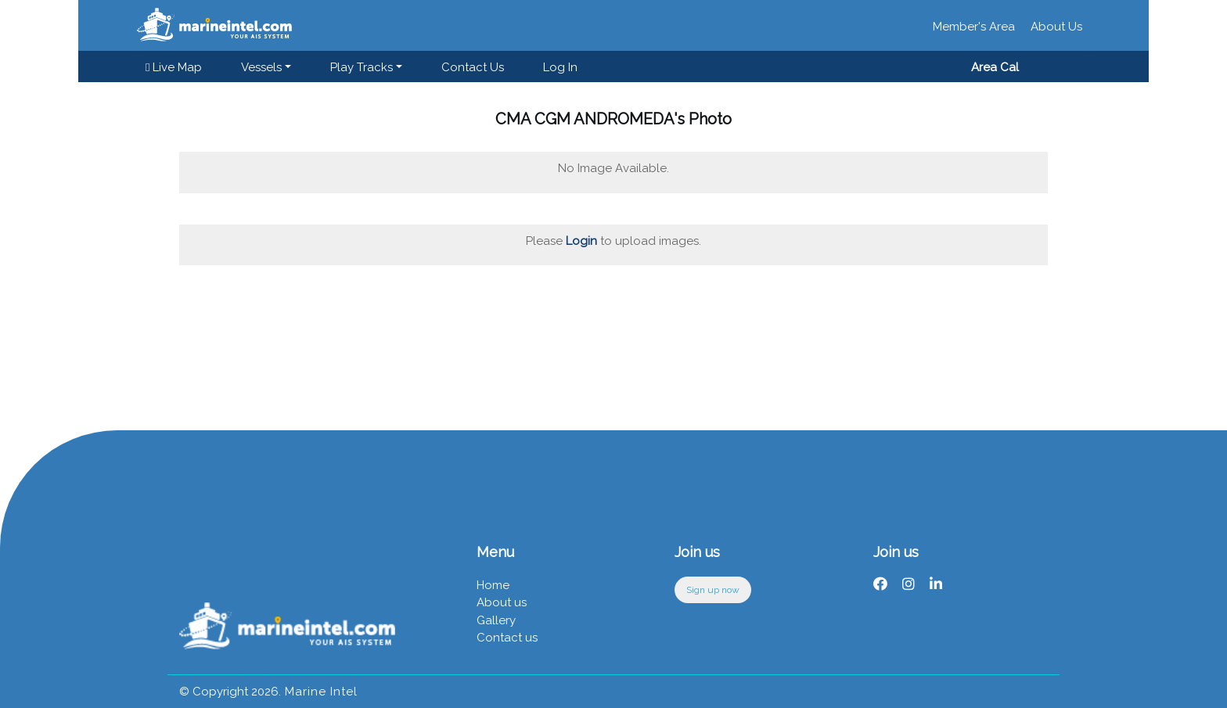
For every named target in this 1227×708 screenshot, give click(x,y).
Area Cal (995, 67)
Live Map (174, 67)
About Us (1056, 27)
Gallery (496, 620)
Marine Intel (319, 692)
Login (581, 241)
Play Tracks (361, 67)
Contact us (472, 67)
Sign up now (712, 589)
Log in (560, 67)
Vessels (261, 67)
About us (502, 602)
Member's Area (974, 27)
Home (493, 585)
